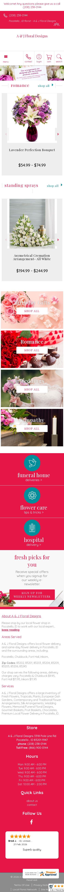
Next (58, 134)
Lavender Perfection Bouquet (32, 150)
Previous (5, 134)
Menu (6, 61)
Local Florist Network (25, 889)
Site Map (46, 889)
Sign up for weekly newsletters (32, 594)
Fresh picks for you (32, 569)
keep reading (10, 630)
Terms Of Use (21, 885)
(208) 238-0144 (18, 15)
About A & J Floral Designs (21, 616)
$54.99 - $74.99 (32, 165)
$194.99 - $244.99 (32, 270)
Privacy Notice (42, 885)
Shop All (43, 86)
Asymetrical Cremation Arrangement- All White (32, 257)
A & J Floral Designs (32, 36)
